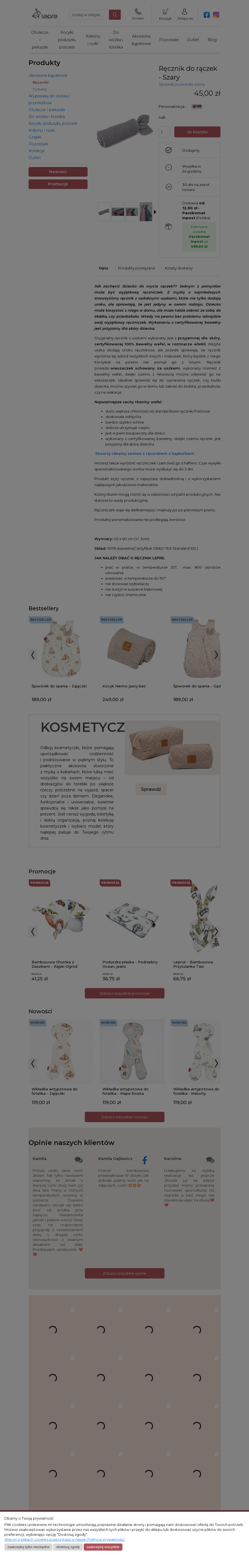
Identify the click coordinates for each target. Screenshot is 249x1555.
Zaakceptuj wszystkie (102, 1547)
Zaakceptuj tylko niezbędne (28, 1547)
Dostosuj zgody (68, 1547)
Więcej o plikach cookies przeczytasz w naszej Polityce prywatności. (64, 1539)
